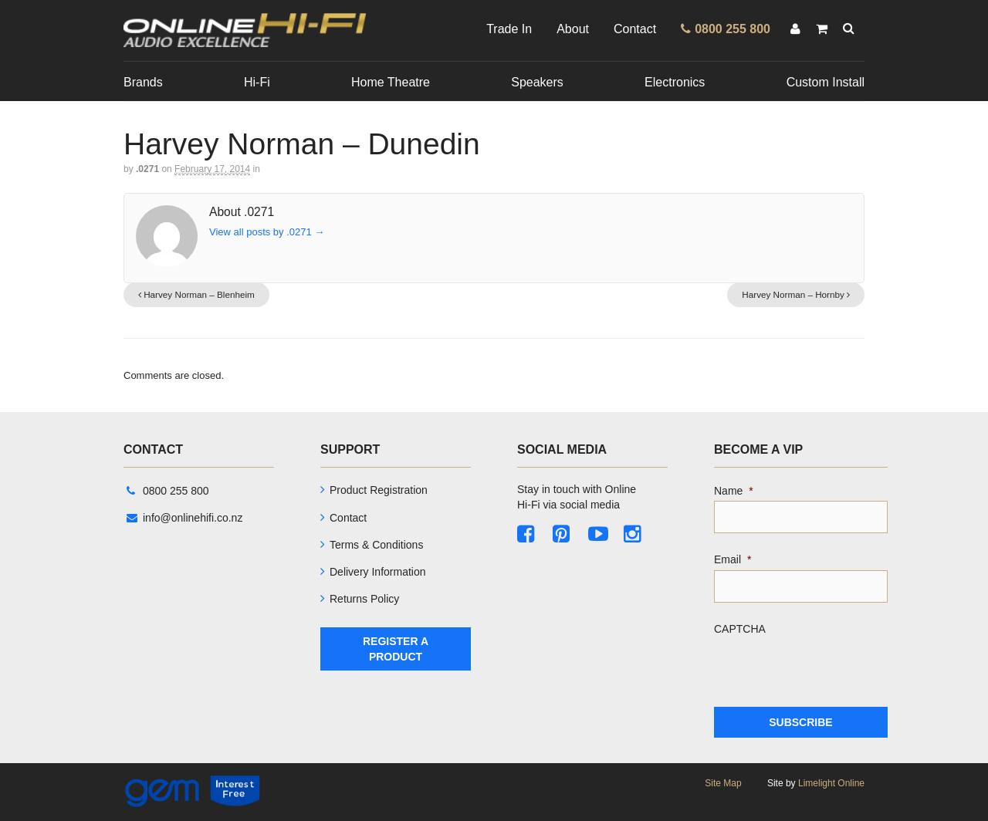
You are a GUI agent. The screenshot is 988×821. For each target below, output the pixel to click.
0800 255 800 (168, 491)
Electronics (675, 82)
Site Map (723, 783)
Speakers (537, 82)
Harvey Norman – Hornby (796, 294)
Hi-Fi (257, 82)
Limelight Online (831, 783)
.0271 (147, 169)
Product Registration (379, 490)
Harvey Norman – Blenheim (196, 294)
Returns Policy (364, 599)
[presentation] (831, 669)
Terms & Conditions (376, 545)
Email (732, 559)
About (573, 28)
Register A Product (395, 649)
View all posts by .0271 (266, 232)
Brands (143, 82)
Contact (635, 28)
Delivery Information (378, 572)
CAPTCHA (740, 629)
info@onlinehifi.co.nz (184, 518)
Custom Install (825, 82)
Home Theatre (390, 82)
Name (733, 491)
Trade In (509, 28)
